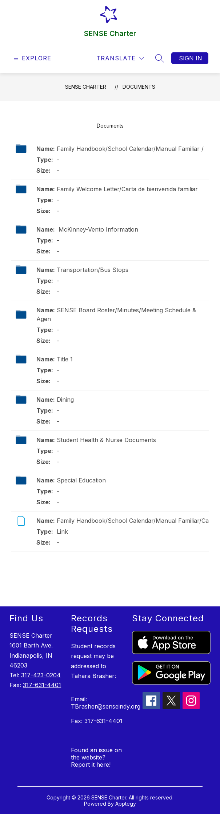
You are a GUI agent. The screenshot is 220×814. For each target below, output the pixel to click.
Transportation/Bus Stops (92, 269)
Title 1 (65, 359)
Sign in (190, 58)
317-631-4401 (42, 685)
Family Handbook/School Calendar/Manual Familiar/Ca (133, 520)
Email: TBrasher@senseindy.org (105, 702)
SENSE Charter (85, 87)
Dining (65, 399)
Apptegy (125, 804)
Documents (139, 87)
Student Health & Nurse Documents (106, 440)
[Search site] (159, 58)
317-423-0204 (41, 675)
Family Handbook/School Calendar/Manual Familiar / (130, 148)
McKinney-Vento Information (97, 229)
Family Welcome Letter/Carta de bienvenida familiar (127, 189)
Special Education (81, 480)
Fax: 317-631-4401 (97, 721)
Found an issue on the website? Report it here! (96, 757)
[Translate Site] (120, 58)
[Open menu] (31, 58)
